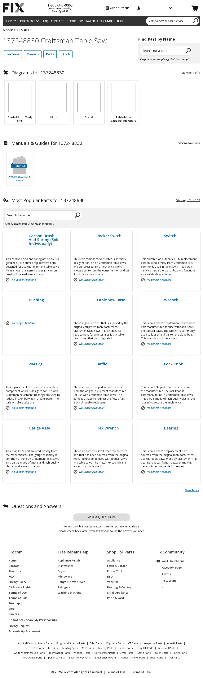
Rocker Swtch (108, 236)
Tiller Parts (174, 657)
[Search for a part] (43, 215)
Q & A (65, 54)
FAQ (45, 21)
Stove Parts (144, 652)
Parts (50, 54)
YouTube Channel (171, 561)
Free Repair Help (73, 552)
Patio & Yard (115, 598)
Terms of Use (18, 592)
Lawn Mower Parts (80, 657)
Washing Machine (69, 592)
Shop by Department (20, 21)
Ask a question (101, 517)
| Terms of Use (115, 672)
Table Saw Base (110, 300)
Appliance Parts (56, 657)
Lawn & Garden (117, 566)
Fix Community (170, 552)
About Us (15, 571)
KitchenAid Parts (34, 648)
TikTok (164, 574)
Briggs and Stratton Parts (70, 643)
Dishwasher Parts (59, 652)
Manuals (33, 54)
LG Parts (53, 648)
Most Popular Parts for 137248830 (48, 200)
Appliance (113, 560)
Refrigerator (66, 587)
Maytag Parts (70, 648)
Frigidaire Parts (115, 643)
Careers (14, 614)
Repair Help (75, 21)
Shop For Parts (120, 552)
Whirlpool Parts (166, 648)
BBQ (110, 576)
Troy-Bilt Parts (145, 648)
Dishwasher (65, 566)
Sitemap (14, 603)
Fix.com (15, 552)
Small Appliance (117, 592)
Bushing (36, 300)
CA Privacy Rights (20, 587)
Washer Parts (82, 652)
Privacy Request (19, 626)
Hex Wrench (107, 428)
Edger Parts (156, 657)
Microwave (65, 576)
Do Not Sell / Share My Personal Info (28, 620)
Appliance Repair (69, 560)
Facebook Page (169, 568)
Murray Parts (105, 648)
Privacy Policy (17, 582)
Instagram (166, 581)
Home (12, 560)
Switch (170, 236)
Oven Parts (161, 652)
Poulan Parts (125, 648)
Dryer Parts (126, 652)
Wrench (171, 300)
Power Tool (114, 571)
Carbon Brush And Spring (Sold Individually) (44, 239)
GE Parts (133, 643)
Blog (120, 21)
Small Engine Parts (106, 657)
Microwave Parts (32, 657)
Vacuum (112, 582)
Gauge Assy (39, 428)
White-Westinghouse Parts (29, 652)
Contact (57, 21)
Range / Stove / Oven (71, 582)
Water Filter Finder (100, 21)
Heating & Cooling (119, 587)
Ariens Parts (45, 643)
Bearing (171, 428)
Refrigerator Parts (105, 652)
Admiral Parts (25, 643)
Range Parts (180, 652)
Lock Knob (173, 364)
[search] (195, 21)
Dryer (61, 571)
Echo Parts (96, 643)
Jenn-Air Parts (174, 643)
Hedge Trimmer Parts (133, 657)
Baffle (101, 364)
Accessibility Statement (24, 631)
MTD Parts (88, 648)
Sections (13, 54)
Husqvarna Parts (152, 643)
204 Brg (35, 364)
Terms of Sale (18, 598)
